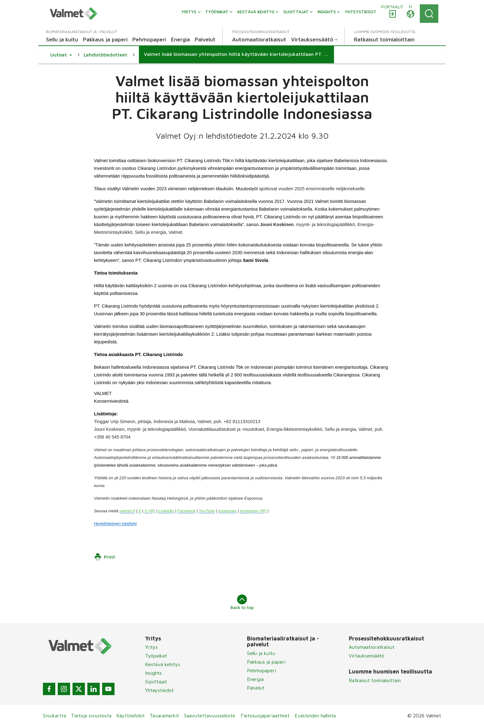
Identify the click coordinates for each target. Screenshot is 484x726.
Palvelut (256, 687)
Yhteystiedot (159, 690)
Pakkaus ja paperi (266, 662)
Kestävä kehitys (162, 664)
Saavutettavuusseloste (209, 715)
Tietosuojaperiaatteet (265, 715)
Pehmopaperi (261, 670)
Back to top (242, 602)
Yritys (151, 647)
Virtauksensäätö (366, 655)
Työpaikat (156, 655)
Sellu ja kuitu (261, 653)
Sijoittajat (156, 681)
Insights (153, 673)
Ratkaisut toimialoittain (375, 680)
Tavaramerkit (164, 715)
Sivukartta (54, 715)
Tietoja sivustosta (91, 715)
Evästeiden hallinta (315, 715)
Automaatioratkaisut (371, 647)
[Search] (429, 13)
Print (104, 556)
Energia (255, 679)
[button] (61, 55)
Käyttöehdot (130, 715)
